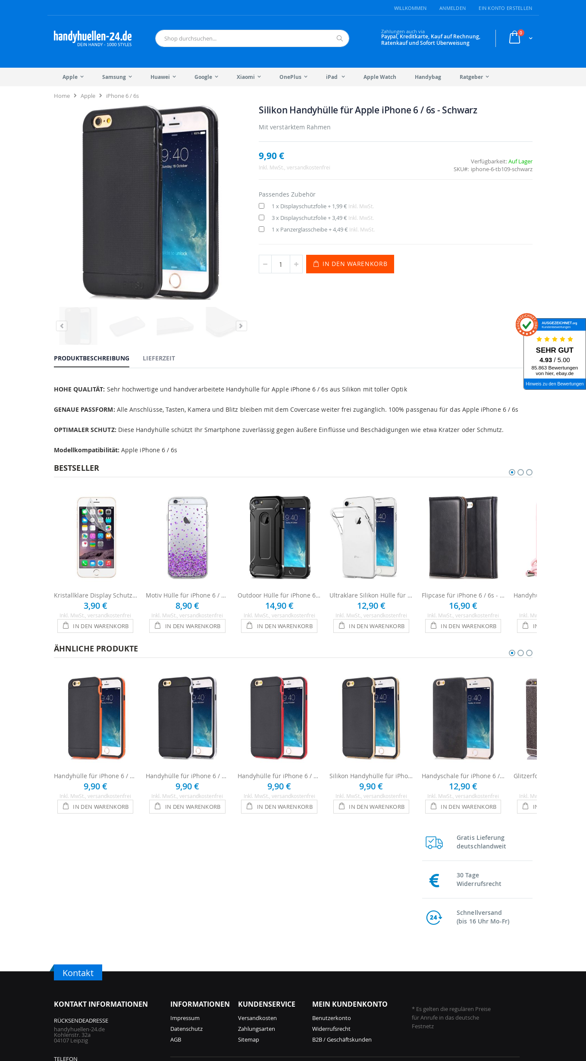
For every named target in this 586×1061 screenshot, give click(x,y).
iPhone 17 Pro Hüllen (197, 952)
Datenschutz (186, 892)
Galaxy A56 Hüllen (371, 963)
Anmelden (452, 8)
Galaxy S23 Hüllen (371, 995)
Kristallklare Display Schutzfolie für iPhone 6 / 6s (95, 569)
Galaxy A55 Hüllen (371, 985)
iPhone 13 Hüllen (271, 985)
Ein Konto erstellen (505, 8)
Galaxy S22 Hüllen (450, 952)
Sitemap (248, 903)
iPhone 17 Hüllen (192, 963)
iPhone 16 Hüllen (192, 985)
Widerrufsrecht (331, 892)
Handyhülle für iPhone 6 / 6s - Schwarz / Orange (95, 750)
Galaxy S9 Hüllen (448, 985)
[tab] (98, 309)
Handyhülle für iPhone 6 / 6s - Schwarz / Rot (279, 750)
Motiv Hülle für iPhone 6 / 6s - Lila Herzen (187, 569)
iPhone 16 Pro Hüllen (197, 974)
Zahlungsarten (256, 892)
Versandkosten (257, 882)
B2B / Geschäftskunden (342, 903)
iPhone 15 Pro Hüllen (197, 995)
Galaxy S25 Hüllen (371, 952)
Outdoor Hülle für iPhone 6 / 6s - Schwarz (279, 569)
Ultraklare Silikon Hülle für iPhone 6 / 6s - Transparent (371, 569)
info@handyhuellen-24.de (87, 958)
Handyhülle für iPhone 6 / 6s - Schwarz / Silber (187, 750)
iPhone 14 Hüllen (271, 974)
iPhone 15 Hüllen (271, 952)
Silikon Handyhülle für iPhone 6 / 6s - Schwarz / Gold (371, 750)
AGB (175, 903)
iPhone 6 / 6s (122, 96)
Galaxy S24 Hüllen (371, 974)
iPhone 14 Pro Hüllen (276, 963)
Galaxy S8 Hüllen (448, 995)
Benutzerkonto (331, 882)
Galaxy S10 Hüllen (450, 974)
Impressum (185, 882)
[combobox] (252, 38)
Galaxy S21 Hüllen (450, 963)
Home (62, 96)
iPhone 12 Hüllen (271, 995)
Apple (88, 96)
